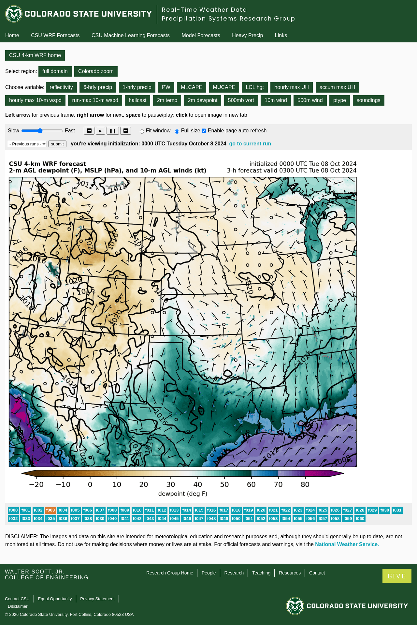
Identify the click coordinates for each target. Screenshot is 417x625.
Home (12, 35)
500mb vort (241, 100)
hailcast (137, 100)
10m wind (276, 100)
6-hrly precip (97, 87)
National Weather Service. (347, 544)
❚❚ (112, 130)
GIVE (397, 576)
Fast (69, 130)
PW (166, 87)
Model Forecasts (201, 35)
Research (234, 572)
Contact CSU (17, 598)
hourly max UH (291, 87)
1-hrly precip (137, 87)
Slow (13, 130)
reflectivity (61, 87)
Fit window (158, 130)
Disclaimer (18, 606)
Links (281, 35)
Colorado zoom (96, 71)
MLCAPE (191, 87)
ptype (339, 100)
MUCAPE (224, 87)
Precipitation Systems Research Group (228, 18)
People (209, 572)
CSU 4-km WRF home (35, 55)
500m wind (310, 100)
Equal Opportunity (55, 598)
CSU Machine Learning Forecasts (131, 35)
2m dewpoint (203, 100)
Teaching (261, 572)
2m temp (167, 100)
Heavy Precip (247, 35)
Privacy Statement (97, 598)
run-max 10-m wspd (95, 100)
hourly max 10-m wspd (35, 100)
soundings (369, 100)
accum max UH (337, 87)
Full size (190, 130)
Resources (290, 572)
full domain (54, 71)
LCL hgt (255, 87)
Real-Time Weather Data (204, 10)
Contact (317, 572)
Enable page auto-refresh (237, 130)
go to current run (250, 143)
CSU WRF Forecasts (55, 35)
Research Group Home (169, 572)
